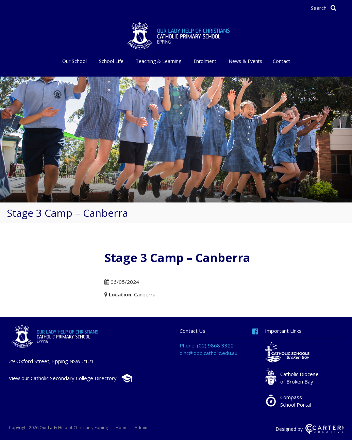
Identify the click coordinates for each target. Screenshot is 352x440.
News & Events (245, 61)
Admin (141, 427)
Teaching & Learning (158, 61)
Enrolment (205, 61)
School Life (111, 61)
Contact (281, 61)
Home (122, 427)
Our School (74, 61)
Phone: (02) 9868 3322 (207, 345)
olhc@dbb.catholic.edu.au (208, 352)
